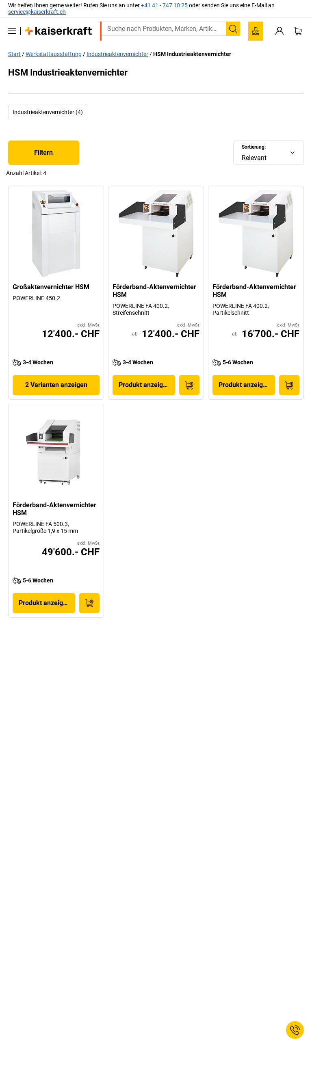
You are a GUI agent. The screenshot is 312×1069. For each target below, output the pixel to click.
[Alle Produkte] (12, 31)
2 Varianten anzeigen (56, 385)
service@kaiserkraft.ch (37, 12)
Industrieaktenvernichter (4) (48, 112)
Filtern (43, 152)
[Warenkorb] (298, 31)
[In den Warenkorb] (189, 385)
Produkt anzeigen (144, 385)
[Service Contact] (295, 1030)
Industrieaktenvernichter (117, 54)
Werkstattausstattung (54, 54)
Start (14, 54)
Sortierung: (254, 147)
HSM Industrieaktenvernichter (192, 54)
